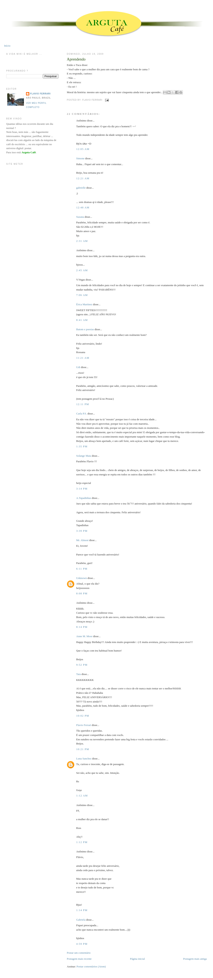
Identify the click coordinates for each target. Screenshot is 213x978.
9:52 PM (81, 664)
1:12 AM (82, 795)
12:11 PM (82, 404)
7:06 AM (82, 295)
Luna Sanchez (83, 758)
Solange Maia (83, 455)
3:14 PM (81, 488)
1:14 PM (81, 910)
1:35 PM (81, 446)
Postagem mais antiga (195, 958)
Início (7, 45)
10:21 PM (82, 749)
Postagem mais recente (79, 958)
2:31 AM (82, 240)
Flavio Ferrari (83, 725)
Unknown (81, 578)
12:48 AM (82, 207)
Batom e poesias (85, 329)
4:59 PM (81, 943)
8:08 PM (81, 593)
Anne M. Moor (84, 636)
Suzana (80, 216)
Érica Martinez (84, 304)
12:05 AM (82, 149)
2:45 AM (82, 270)
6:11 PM (81, 568)
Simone (80, 158)
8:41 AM (82, 319)
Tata (78, 674)
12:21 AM (82, 178)
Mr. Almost (82, 540)
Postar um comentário (78, 952)
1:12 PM (81, 842)
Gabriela (80, 919)
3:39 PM (81, 530)
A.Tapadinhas (83, 498)
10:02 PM (82, 715)
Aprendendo (76, 59)
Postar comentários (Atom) (91, 966)
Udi (78, 367)
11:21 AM (82, 357)
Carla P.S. (81, 413)
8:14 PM (81, 626)
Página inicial (137, 958)
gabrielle (80, 187)
